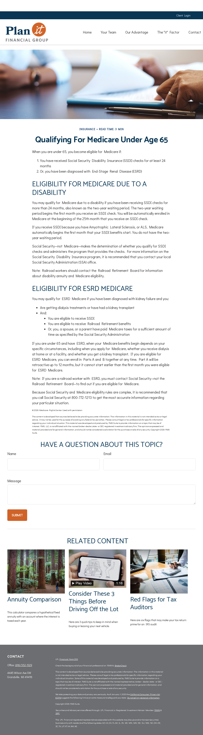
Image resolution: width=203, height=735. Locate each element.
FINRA (157, 710)
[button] (80, 20)
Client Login (183, 4)
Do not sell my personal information (143, 697)
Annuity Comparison (34, 599)
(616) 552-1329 (23, 665)
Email (107, 453)
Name (11, 453)
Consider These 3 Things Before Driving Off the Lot (94, 602)
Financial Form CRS (68, 659)
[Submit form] (17, 515)
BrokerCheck (120, 665)
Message (14, 480)
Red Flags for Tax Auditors (153, 603)
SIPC (58, 713)
